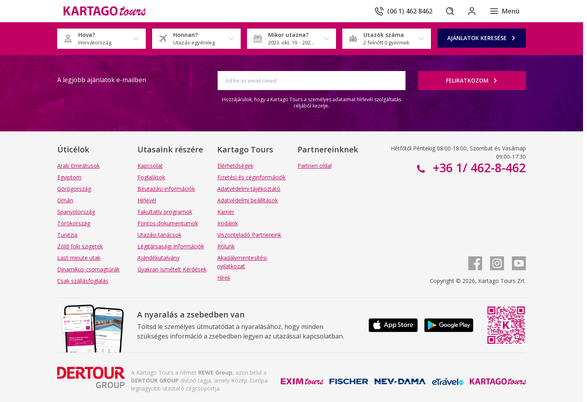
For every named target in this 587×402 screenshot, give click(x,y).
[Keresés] (449, 11)
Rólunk (226, 246)
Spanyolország (76, 211)
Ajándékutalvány (158, 258)
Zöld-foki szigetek (80, 246)
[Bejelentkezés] (472, 11)
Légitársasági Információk (170, 246)
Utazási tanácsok (159, 235)
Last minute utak (78, 258)
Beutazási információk (166, 188)
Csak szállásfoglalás (82, 281)
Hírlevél (146, 200)
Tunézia (67, 235)
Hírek (223, 277)
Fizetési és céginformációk (251, 177)
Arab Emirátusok (78, 165)
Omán (65, 200)
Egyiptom (69, 177)
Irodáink (227, 223)
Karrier (225, 211)
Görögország (74, 188)
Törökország (73, 223)
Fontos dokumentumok (167, 223)
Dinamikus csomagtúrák (88, 269)
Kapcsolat (150, 165)
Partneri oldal (314, 165)
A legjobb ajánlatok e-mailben (101, 79)
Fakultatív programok (164, 211)
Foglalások (151, 177)
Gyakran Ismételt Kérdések (172, 269)
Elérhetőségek (235, 165)
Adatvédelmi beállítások (247, 200)
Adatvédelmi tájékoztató (248, 188)
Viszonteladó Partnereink (249, 235)
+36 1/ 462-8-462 (478, 168)
